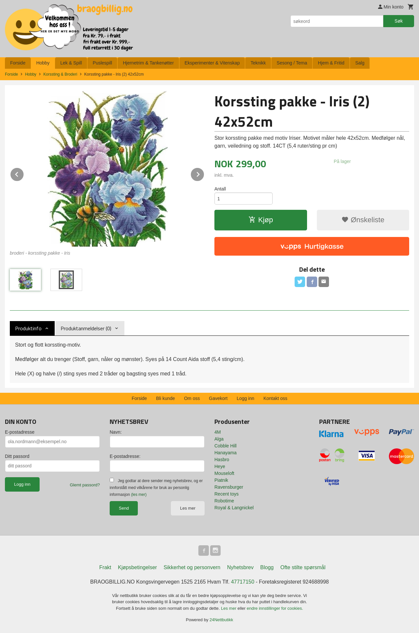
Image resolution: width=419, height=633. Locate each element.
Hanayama (225, 452)
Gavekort (218, 398)
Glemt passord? (85, 484)
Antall (220, 188)
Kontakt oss (275, 398)
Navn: (116, 432)
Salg (359, 62)
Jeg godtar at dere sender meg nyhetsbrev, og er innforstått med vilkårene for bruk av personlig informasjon (156, 488)
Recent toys (226, 494)
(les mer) (138, 494)
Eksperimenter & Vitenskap (212, 62)
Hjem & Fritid (331, 62)
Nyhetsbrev (240, 567)
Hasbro (221, 459)
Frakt (105, 567)
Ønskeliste (362, 220)
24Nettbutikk (221, 619)
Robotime (224, 500)
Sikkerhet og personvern (192, 567)
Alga (219, 439)
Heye (219, 466)
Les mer (187, 508)
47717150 (242, 582)
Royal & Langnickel (234, 507)
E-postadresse (19, 432)
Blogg (267, 567)
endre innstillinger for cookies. (275, 608)
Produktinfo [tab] (28, 328)
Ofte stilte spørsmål (302, 567)
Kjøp (260, 220)
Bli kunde (165, 398)
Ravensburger (228, 487)
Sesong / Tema (292, 62)
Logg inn (245, 398)
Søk (398, 21)
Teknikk (258, 62)
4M (217, 432)
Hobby (42, 62)
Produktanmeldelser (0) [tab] (86, 328)
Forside (18, 62)
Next (204, 173)
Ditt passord (17, 456)
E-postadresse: (125, 456)
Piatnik (221, 480)
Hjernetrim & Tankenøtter (148, 62)
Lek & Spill (71, 62)
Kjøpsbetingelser (137, 567)
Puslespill (102, 62)
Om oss (192, 398)
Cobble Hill (225, 445)
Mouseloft (224, 473)
